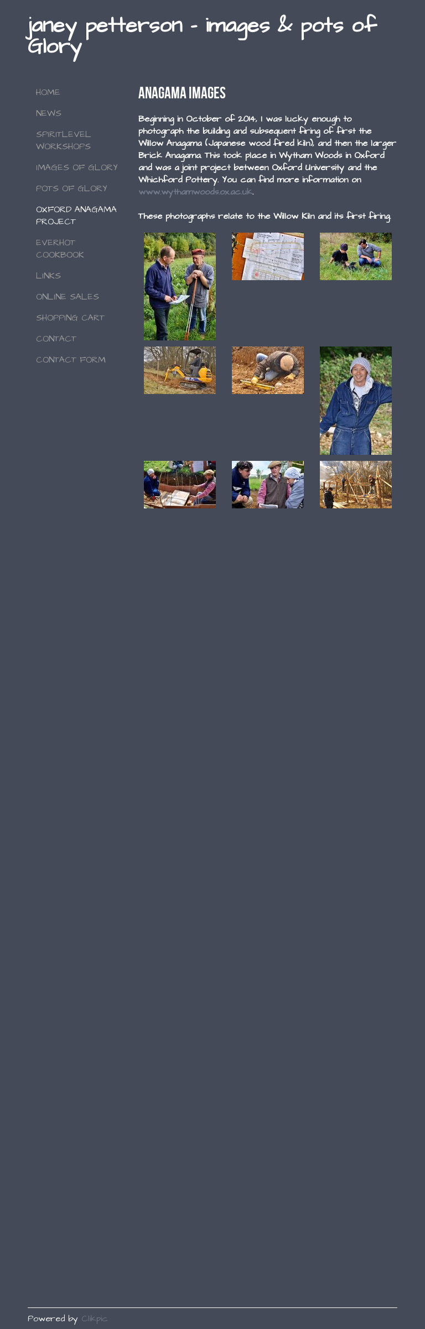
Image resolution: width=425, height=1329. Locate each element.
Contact (56, 339)
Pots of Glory (71, 188)
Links (48, 276)
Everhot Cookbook (60, 249)
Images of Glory (77, 167)
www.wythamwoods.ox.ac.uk (195, 192)
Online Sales (67, 297)
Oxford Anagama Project (76, 215)
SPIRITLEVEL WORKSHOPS (63, 140)
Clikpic (94, 1318)
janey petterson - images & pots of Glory (202, 36)
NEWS (48, 113)
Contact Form (71, 360)
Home (48, 92)
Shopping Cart (70, 318)
